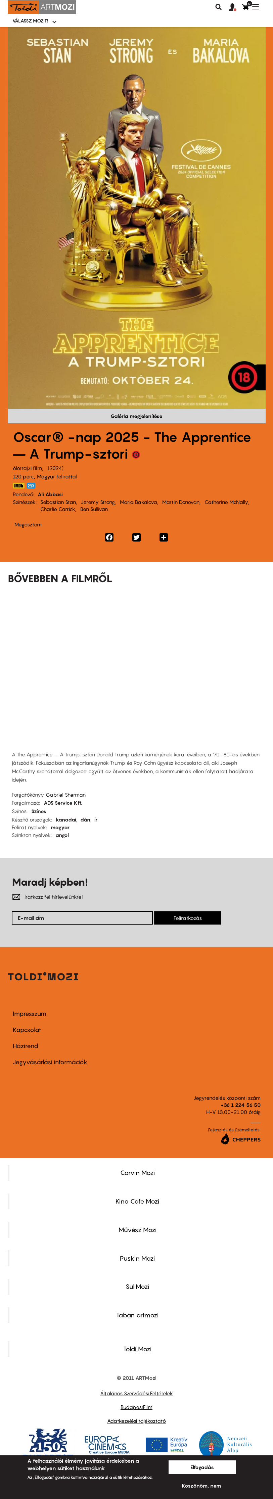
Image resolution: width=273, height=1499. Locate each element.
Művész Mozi (137, 1229)
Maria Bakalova (138, 502)
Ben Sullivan (94, 509)
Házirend (25, 1045)
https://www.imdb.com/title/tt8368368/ (19, 485)
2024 (55, 468)
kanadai (66, 819)
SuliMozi (137, 1286)
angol (62, 835)
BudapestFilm (136, 1407)
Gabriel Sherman (66, 795)
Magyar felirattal (57, 476)
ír (95, 819)
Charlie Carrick (57, 509)
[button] (235, 7)
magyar (60, 827)
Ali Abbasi (50, 494)
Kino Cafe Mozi (137, 1201)
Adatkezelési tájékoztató (136, 1421)
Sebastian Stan (58, 502)
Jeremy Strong (98, 502)
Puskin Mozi (137, 1258)
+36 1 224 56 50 (241, 1105)
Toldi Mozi (137, 1349)
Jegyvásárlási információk (50, 1062)
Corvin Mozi (137, 1172)
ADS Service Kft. (63, 803)
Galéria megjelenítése (136, 416)
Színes (38, 811)
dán (85, 819)
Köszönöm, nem (201, 1486)
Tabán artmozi (137, 1315)
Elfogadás (202, 1467)
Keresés (218, 7)
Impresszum (29, 1013)
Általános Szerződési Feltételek (136, 1393)
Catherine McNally (226, 502)
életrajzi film (27, 468)
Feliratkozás (188, 918)
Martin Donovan (180, 502)
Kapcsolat (27, 1029)
